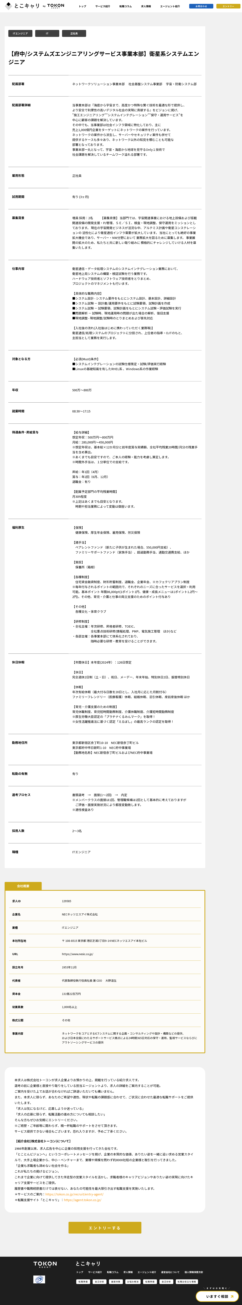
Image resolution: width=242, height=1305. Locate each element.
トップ (82, 6)
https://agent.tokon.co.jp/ (82, 1200)
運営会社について (170, 1272)
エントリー (228, 6)
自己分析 (99, 1281)
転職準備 (83, 1281)
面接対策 (116, 1281)
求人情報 (146, 6)
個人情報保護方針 (194, 1272)
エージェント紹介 (170, 6)
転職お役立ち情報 (187, 1281)
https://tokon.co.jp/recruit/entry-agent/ (74, 1194)
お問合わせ (201, 6)
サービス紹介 (102, 6)
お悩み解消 (133, 1281)
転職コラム (125, 6)
